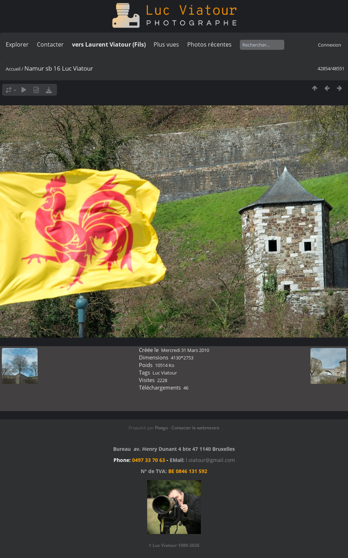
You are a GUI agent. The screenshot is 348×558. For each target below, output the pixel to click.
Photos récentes (209, 44)
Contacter (50, 44)
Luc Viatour (165, 372)
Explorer (17, 44)
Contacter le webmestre (195, 428)
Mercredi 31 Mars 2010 (185, 350)
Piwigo (161, 428)
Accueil (13, 69)
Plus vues (166, 44)
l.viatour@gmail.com (210, 460)
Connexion (329, 45)
